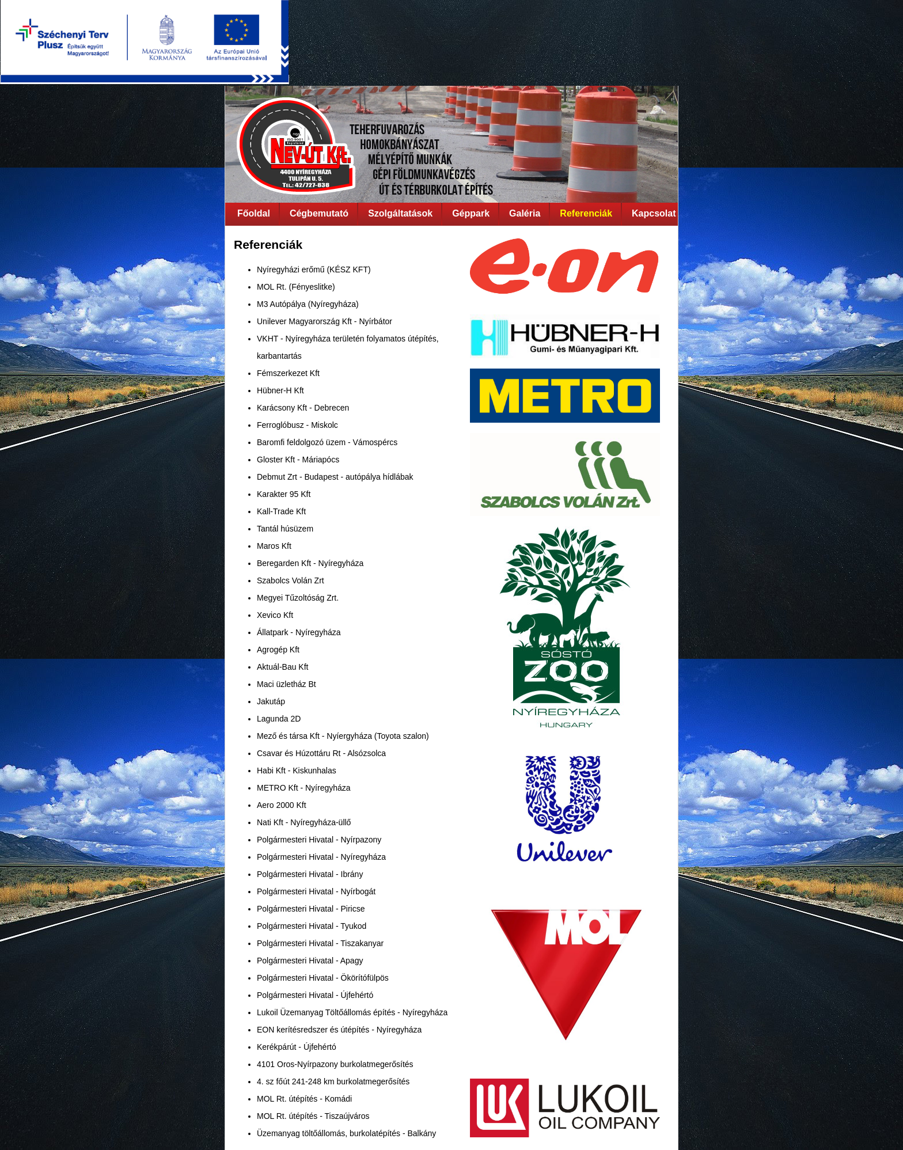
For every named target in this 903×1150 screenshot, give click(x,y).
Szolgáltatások (400, 213)
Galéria (524, 213)
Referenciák (586, 213)
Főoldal (253, 213)
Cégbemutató (319, 213)
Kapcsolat (654, 213)
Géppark (471, 213)
